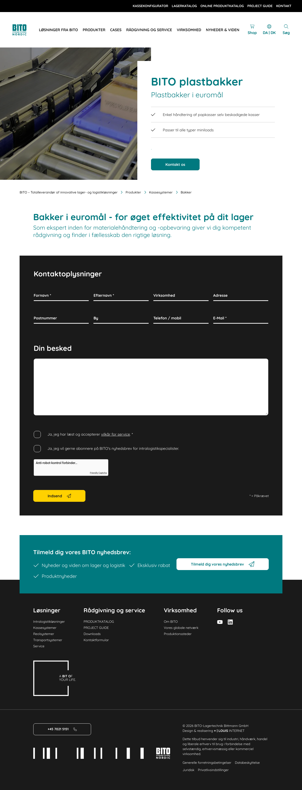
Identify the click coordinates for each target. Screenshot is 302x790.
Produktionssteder (178, 634)
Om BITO (171, 621)
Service (38, 646)
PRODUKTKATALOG (99, 621)
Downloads (92, 634)
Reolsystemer (43, 634)
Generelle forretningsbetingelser (207, 762)
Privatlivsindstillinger (213, 770)
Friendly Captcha (98, 473)
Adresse (220, 295)
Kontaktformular (96, 640)
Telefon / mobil (167, 318)
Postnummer (45, 318)
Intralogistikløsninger (49, 621)
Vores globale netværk (181, 628)
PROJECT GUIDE (96, 628)
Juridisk (188, 770)
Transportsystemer (47, 640)
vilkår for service (115, 434)
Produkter (130, 192)
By (95, 318)
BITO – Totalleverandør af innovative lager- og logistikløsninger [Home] (68, 192)
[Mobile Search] (286, 30)
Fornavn (42, 295)
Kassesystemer (158, 192)
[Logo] (25, 29)
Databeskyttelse (247, 762)
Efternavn (103, 295)
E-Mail (220, 318)
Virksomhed (164, 295)
